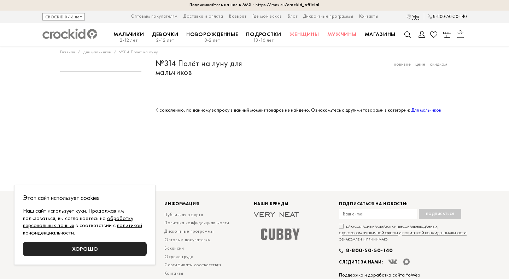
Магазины (380, 34)
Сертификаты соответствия (192, 265)
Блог (292, 16)
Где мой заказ (267, 16)
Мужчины (342, 34)
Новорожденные (212, 37)
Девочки (165, 37)
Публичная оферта (183, 215)
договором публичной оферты (370, 233)
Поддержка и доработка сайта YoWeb (379, 275)
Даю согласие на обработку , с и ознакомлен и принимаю (403, 233)
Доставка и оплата (203, 16)
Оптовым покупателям (154, 16)
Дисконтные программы (328, 16)
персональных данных (417, 226)
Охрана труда (178, 257)
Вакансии (174, 248)
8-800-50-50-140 (450, 16)
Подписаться (440, 214)
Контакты (368, 16)
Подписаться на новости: (373, 204)
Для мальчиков (426, 110)
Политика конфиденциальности (196, 223)
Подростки (263, 37)
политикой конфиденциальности (434, 233)
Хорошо (85, 249)
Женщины (304, 34)
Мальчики (129, 37)
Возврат (237, 16)
